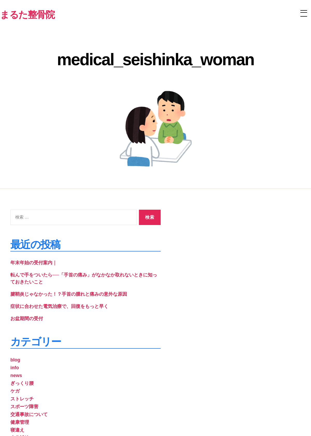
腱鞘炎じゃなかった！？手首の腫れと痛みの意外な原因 (68, 294)
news (16, 375)
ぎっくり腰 (22, 383)
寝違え (17, 430)
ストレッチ (22, 398)
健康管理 (19, 422)
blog (15, 359)
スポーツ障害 (24, 406)
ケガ (15, 391)
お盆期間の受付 (26, 318)
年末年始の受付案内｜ (33, 262)
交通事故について (29, 414)
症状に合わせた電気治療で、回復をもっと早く (59, 306)
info (14, 367)
